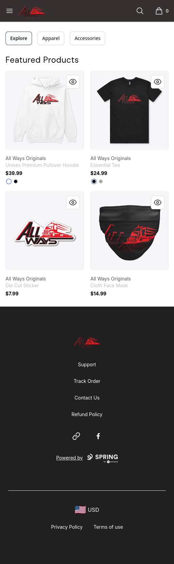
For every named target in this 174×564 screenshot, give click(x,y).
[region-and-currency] (87, 510)
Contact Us (87, 398)
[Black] (16, 181)
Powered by (87, 458)
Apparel (51, 38)
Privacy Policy (67, 527)
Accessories (87, 38)
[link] (44, 110)
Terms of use (108, 527)
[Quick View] (73, 82)
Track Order (87, 381)
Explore (18, 38)
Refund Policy (87, 414)
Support (87, 364)
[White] (9, 181)
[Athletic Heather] (101, 181)
